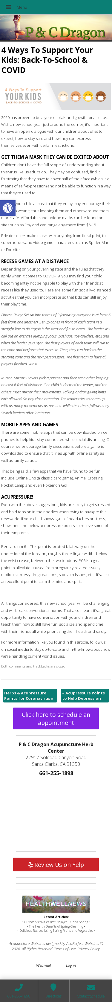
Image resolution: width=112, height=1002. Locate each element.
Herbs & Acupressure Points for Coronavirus (28, 695)
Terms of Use (65, 948)
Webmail (43, 965)
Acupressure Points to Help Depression (83, 695)
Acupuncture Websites (27, 943)
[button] (8, 208)
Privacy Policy (88, 948)
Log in (71, 965)
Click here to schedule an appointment (56, 719)
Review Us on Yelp (56, 865)
